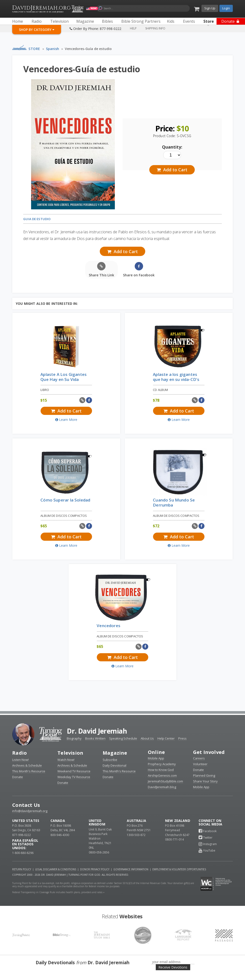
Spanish (52, 48)
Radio (19, 753)
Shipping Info (155, 28)
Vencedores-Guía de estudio (88, 48)
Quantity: (172, 147)
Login (226, 8)
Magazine (115, 753)
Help (133, 28)
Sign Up (209, 8)
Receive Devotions (172, 967)
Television (70, 753)
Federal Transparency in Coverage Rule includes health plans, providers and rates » (58, 892)
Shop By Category (36, 29)
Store (34, 48)
